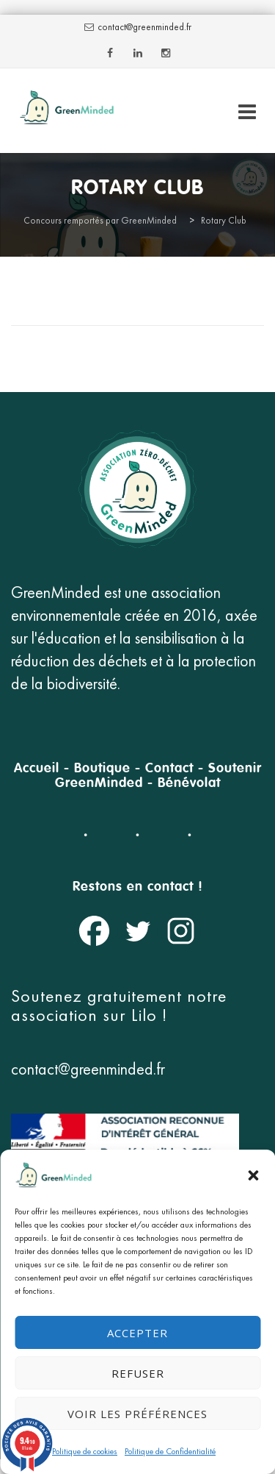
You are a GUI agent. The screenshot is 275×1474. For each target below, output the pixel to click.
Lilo (146, 1014)
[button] (253, 1175)
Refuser (137, 1373)
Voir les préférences (137, 1413)
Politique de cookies (84, 1451)
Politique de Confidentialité (170, 1451)
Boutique (102, 768)
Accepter (137, 1332)
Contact (169, 768)
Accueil (36, 768)
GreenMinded (99, 783)
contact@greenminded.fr (144, 27)
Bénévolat (189, 783)
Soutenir (235, 768)
